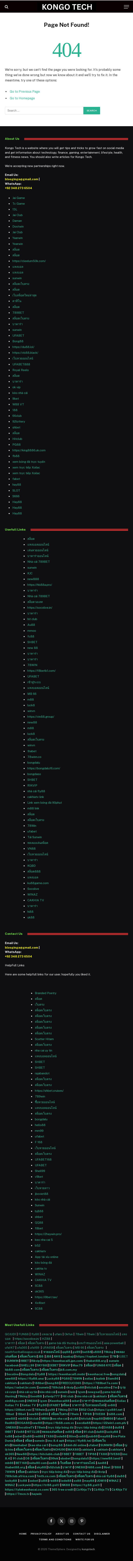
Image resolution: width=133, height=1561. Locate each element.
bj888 (39, 1211)
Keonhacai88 (59, 1400)
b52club (54, 1467)
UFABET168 (43, 1159)
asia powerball (114, 1343)
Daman (17, 220)
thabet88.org (96, 1360)
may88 (105, 1436)
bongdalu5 (81, 1458)
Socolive (12, 1374)
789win (40, 1096)
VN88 (31, 848)
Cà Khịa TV (84, 1489)
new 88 (32, 647)
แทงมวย (47, 1334)
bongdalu (33, 762)
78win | (91, 1334)
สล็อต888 (34, 871)
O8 (27, 1458)
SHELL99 (27, 1365)
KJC (30, 573)
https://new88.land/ (106, 1458)
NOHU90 (59, 1449)
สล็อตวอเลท (35, 602)
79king (108, 1352)
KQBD (31, 865)
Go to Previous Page (25, 91)
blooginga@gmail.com (21, 179)
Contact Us (81, 1533)
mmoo (31, 630)
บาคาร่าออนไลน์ (37, 556)
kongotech (88, 1549)
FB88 (117, 1467)
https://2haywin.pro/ (48, 1234)
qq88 (66, 1352)
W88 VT (18, 404)
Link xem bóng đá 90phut (44, 802)
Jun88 (102, 1463)
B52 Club (87, 1409)
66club (17, 415)
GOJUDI (10, 1334)
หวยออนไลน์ (51, 1352)
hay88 (16, 484)
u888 (97, 1352)
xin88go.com (15, 1400)
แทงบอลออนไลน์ (38, 544)
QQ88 (39, 1222)
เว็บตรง (39, 1004)
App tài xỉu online (46, 1257)
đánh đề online (75, 1445)
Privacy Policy (41, 1533)
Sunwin (39, 1205)
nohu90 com (38, 1463)
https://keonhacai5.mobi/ (67, 1374)
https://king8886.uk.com (29, 450)
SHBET (32, 642)
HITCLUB (33, 1431)
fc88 (30, 636)
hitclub (91, 1387)
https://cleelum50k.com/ (29, 261)
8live (72, 1436)
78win (79, 1334)
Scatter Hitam (44, 1039)
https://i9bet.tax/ (46, 1297)
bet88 (87, 1352)
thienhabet (19, 1445)
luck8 (31, 705)
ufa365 (22, 1347)
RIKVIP (32, 785)
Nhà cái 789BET (38, 561)
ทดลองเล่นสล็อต (37, 842)
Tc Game (18, 203)
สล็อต (16, 249)
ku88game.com (38, 883)
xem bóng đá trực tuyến (28, 461)
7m (115, 1387)
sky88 (74, 1418)
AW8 (57, 1356)
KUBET (123, 1356)
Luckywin (24, 1485)
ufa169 (35, 1347)
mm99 (39, 1130)
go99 (76, 1352)
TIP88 (88, 1414)
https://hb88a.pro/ (39, 584)
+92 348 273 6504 (18, 188)
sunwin (17, 278)
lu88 (28, 1436)
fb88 (16, 456)
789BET (18, 312)
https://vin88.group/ (40, 716)
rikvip (70, 1387)
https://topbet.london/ (92, 1356)
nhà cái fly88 (36, 791)
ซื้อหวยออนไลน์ (45, 1102)
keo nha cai (59, 1418)
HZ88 (46, 1338)
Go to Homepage (22, 98)
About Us (62, 1533)
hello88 (40, 1125)
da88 (100, 1431)
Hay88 (17, 502)
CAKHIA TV (35, 900)
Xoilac (122, 1400)
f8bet (39, 1228)
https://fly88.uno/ (31, 1378)
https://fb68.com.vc (59, 1423)
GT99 (74, 1409)
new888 (33, 579)
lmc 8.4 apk (55, 1440)
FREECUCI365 (71, 1383)
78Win (31, 825)
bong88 (53, 1383)
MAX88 (74, 1449)
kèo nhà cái (20, 393)
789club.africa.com (19, 1476)
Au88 (31, 624)
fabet (16, 479)
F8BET (67, 1454)
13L (14, 209)
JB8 (41, 1356)
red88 (38, 1436)
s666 (45, 1414)
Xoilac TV (12, 1405)
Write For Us (84, 1539)
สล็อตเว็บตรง (20, 284)
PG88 (16, 444)
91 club (89, 1431)
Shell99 (40, 1171)
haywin (37, 1494)
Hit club (68, 1396)
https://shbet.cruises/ (49, 1090)
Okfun (68, 1334)
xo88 (82, 1436)
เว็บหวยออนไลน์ (22, 358)
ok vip (16, 387)
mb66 (22, 1418)
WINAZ (32, 894)
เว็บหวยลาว (42, 1188)
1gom (81, 1392)
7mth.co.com (46, 1476)
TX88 (49, 1436)
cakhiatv (40, 1251)
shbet (16, 427)
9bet (15, 398)
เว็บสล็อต (65, 1463)
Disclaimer (102, 1533)
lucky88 (112, 1431)
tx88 (8, 1436)
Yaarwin (17, 238)
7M (114, 1356)
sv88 (111, 1405)
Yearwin (17, 243)
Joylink (100, 1378)
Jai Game (18, 198)
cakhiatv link (35, 797)
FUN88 (24, 1334)
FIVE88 (100, 1414)
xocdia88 (84, 1423)
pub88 (93, 1436)
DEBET (54, 1365)
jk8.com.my (68, 1369)
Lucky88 (53, 1378)
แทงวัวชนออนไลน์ (90, 1343)
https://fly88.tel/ (79, 1440)
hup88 (98, 1418)
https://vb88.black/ (25, 352)
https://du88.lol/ (23, 347)
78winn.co (34, 757)
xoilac (89, 1378)
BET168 (21, 1463)
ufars (58, 1334)
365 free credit (62, 1489)
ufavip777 (52, 1396)
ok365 (9, 1454)
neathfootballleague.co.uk (23, 1352)
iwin (72, 1392)
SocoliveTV (26, 1427)
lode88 (61, 1436)
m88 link (33, 808)
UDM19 (101, 1480)
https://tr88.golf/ (46, 1485)
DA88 (108, 1427)
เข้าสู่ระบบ (34, 682)
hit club (32, 619)
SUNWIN (12, 1360)
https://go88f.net (109, 1409)
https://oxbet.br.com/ (21, 1387)
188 (15, 410)
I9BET (24, 1360)
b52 (37, 1245)
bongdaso (34, 774)
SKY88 (42, 1365)
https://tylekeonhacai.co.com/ (27, 1489)
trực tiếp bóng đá (60, 1427)
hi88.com (115, 1414)
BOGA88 (23, 1423)
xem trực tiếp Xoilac (26, 467)
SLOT (16, 490)
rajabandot (42, 1073)
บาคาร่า (17, 324)
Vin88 (20, 1431)
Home (23, 1533)
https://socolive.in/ (39, 607)
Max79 (78, 1365)
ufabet (32, 831)
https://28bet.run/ (19, 1409)
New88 (21, 1454)
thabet (31, 751)
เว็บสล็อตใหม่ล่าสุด (24, 295)
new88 (32, 722)
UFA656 (48, 1347)
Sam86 (113, 1378)
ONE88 (32, 1400)
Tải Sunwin (34, 837)
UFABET (18, 335)
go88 (80, 1387)
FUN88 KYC (103, 1365)
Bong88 (17, 341)
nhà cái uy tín (28, 1392)
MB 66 (31, 693)
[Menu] (126, 6)
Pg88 (42, 1405)
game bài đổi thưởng (63, 1343)
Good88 (36, 1396)
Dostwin (18, 226)
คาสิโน (16, 301)
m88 (30, 699)
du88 (118, 1427)
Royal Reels (20, 370)
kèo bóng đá (43, 1262)
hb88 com (12, 1369)
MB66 (45, 1418)
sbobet (65, 1458)
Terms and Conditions (55, 1539)
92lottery (18, 421)
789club (57, 1387)
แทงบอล (17, 266)
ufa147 (10, 1347)
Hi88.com (94, 1467)
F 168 (38, 1142)
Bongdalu (28, 1374)
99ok (54, 1458)
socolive (105, 1387)
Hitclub (17, 438)
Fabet (119, 1418)
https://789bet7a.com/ (101, 1383)
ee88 (53, 1463)
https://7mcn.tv (18, 1494)
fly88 (35, 1334)
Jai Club (17, 215)
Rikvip (35, 1360)
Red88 (10, 1423)
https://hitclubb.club (44, 1454)
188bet (39, 1383)
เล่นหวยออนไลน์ (37, 550)
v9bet (39, 1176)
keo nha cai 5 (44, 1239)
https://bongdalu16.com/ (43, 768)
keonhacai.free (99, 1374)
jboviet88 (41, 1193)
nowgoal (93, 1392)
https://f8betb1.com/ (41, 670)
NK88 (66, 1485)
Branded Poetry (45, 993)
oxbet (75, 1400)
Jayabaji (68, 1356)
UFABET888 (21, 364)
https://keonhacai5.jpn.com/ (63, 1360)
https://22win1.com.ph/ (110, 1423)
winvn (31, 711)
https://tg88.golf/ (86, 1485)
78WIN (32, 665)
